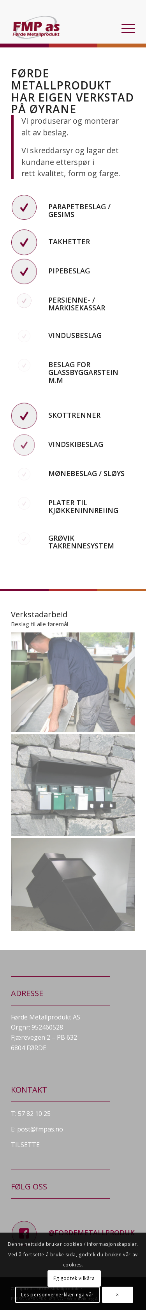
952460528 (47, 1027)
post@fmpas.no (40, 1129)
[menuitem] (124, 27)
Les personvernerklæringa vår (57, 1294)
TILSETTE (25, 1144)
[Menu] (124, 27)
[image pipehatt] (73, 881)
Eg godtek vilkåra (74, 1278)
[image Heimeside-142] (73, 682)
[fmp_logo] (60, 27)
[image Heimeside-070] (73, 781)
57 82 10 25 (34, 1113)
